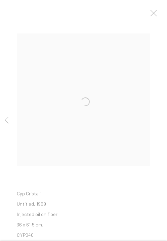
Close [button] (154, 15)
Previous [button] (6, 120)
